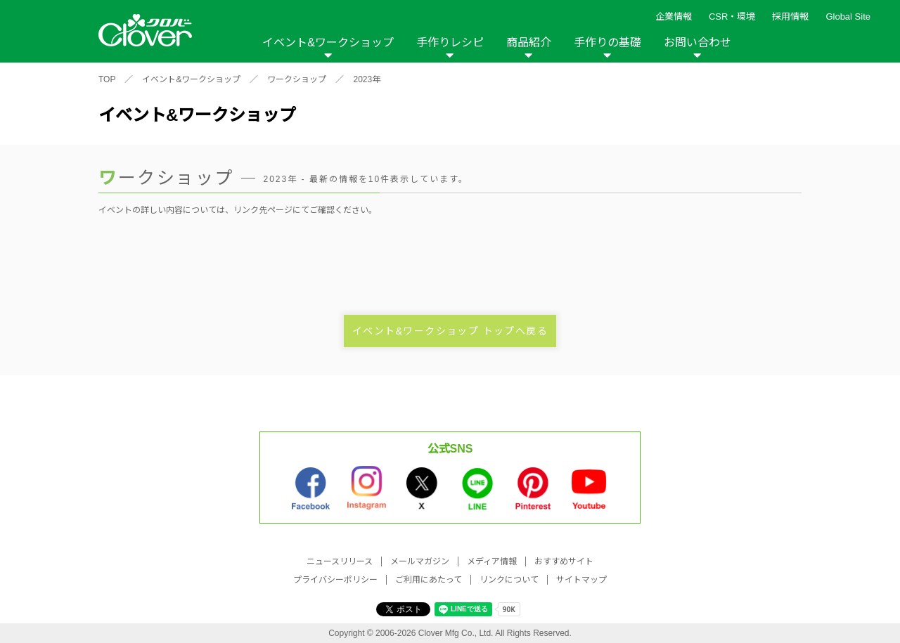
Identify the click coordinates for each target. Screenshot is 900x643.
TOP (106, 79)
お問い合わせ (697, 42)
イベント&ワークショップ (328, 42)
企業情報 (673, 16)
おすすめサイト (563, 561)
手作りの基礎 (607, 42)
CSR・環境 (732, 16)
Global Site (847, 16)
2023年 (366, 79)
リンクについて (509, 580)
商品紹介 (528, 42)
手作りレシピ (450, 42)
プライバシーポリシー (335, 580)
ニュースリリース (340, 561)
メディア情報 (492, 561)
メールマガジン (419, 561)
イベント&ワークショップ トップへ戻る (450, 331)
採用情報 (790, 16)
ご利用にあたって (428, 580)
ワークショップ (296, 79)
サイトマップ (581, 580)
